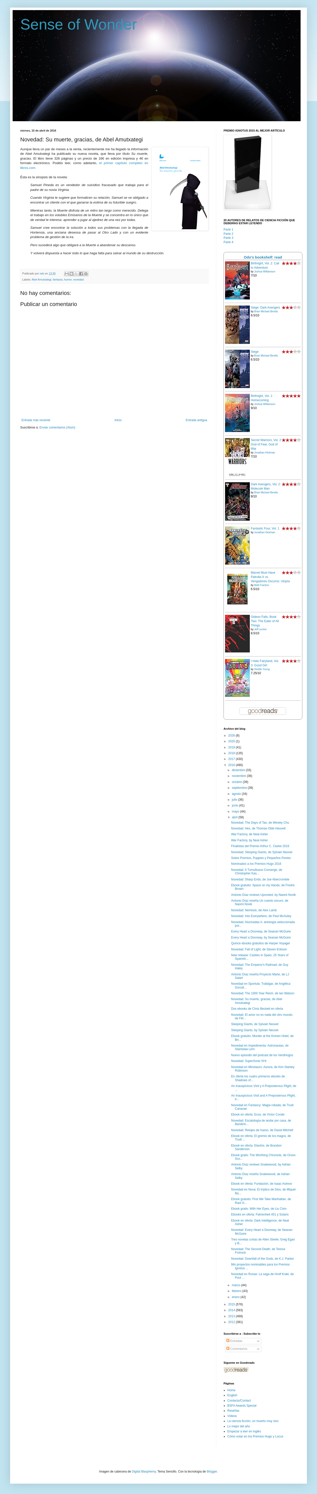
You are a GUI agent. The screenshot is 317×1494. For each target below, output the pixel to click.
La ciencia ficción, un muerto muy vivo (253, 1421)
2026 (232, 735)
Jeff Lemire (260, 629)
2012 (232, 1322)
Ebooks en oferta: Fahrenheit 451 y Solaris (259, 1214)
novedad (78, 279)
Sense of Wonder (78, 24)
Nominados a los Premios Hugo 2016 (256, 864)
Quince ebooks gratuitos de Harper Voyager (260, 943)
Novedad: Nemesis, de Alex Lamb (254, 910)
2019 (232, 747)
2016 (232, 765)
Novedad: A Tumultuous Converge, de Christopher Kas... (256, 871)
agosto (237, 794)
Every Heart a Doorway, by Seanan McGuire (261, 937)
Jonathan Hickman (264, 452)
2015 (232, 1304)
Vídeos (232, 1416)
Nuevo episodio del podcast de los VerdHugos (262, 1055)
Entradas (234, 1341)
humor (68, 279)
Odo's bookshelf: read (263, 257)
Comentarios (236, 1349)
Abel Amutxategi (41, 279)
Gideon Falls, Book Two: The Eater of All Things (265, 621)
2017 (232, 759)
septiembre (240, 788)
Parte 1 (228, 229)
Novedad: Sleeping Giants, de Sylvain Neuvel (261, 852)
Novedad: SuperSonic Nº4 (248, 1061)
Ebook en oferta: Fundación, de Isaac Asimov (261, 1183)
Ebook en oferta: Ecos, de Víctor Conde (257, 1114)
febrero (237, 1291)
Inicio (117, 420)
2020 (232, 741)
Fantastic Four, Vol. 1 (265, 528)
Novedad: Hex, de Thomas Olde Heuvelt (258, 828)
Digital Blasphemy (144, 1471)
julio (235, 799)
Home (231, 1390)
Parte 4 (228, 242)
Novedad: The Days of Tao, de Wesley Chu (260, 822)
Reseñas (233, 1410)
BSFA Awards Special (241, 1405)
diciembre (239, 770)
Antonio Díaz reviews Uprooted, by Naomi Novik (263, 895)
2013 (232, 1316)
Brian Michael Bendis (266, 311)
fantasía (57, 279)
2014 (232, 1310)
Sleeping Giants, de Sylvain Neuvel (254, 1024)
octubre (237, 782)
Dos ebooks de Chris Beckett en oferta (257, 1008)
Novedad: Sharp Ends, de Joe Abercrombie (260, 879)
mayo (236, 811)
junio (235, 805)
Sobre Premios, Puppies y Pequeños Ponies (261, 858)
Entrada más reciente (35, 420)
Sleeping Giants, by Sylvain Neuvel (254, 1030)
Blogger (212, 1471)
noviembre (239, 776)
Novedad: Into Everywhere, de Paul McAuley (261, 916)
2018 (232, 753)
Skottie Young (262, 669)
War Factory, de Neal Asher (249, 834)
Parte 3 (228, 238)
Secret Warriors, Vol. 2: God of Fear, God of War (266, 444)
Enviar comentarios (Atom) (57, 427)
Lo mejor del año (238, 1426)
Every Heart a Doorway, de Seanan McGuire (261, 931)
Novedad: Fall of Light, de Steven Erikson (259, 949)
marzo (236, 1285)
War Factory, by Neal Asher (249, 840)
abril (235, 817)
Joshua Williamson (264, 271)
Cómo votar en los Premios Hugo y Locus (255, 1436)
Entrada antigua (196, 420)
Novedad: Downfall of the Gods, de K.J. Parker (262, 1258)
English (232, 1395)
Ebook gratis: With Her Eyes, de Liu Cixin (258, 1208)
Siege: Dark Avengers (265, 307)
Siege (255, 351)
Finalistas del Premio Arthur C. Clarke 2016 (260, 846)
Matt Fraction (261, 585)
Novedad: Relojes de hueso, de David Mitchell (262, 1130)
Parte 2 (228, 234)
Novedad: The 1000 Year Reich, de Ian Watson (262, 993)
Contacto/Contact (239, 1400)
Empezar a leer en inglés (244, 1431)
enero (236, 1297)
